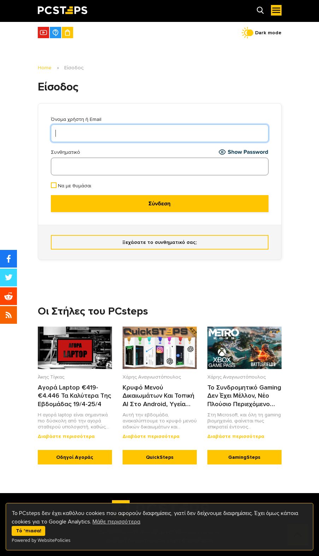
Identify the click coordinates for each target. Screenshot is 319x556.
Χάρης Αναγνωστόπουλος (152, 377)
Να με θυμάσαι (71, 185)
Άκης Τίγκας (51, 377)
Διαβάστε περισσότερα (66, 436)
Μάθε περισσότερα (116, 521)
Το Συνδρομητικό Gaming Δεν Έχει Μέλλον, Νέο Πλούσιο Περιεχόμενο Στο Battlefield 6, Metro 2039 (244, 396)
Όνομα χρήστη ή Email (76, 119)
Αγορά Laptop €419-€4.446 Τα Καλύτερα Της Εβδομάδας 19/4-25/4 (74, 396)
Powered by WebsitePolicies (41, 540)
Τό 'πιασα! (28, 531)
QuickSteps (159, 457)
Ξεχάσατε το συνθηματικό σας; (159, 242)
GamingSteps (244, 457)
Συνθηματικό (65, 152)
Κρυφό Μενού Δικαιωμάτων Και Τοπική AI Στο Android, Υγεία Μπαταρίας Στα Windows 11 (158, 396)
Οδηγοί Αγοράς (74, 457)
